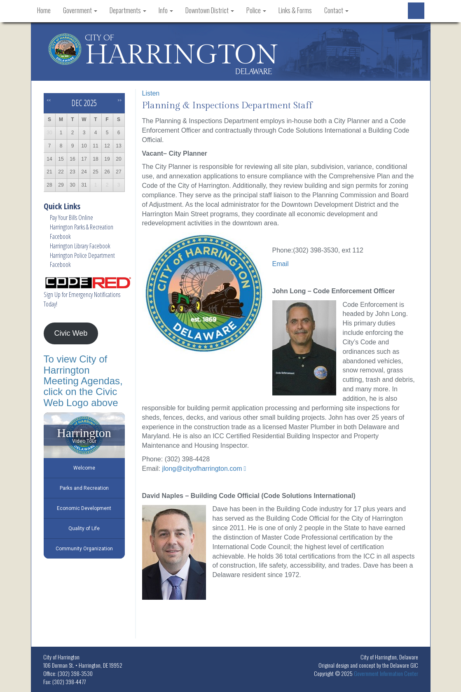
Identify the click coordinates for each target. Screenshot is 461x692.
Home (44, 10)
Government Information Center (386, 673)
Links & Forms (295, 10)
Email (280, 263)
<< (49, 100)
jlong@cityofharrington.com (202, 468)
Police (256, 10)
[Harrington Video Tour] (84, 435)
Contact (336, 10)
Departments (128, 10)
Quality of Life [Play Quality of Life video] (84, 528)
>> (119, 100)
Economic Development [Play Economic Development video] (84, 508)
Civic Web (70, 333)
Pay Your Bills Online (71, 217)
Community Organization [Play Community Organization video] (84, 549)
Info (166, 10)
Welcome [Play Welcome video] (84, 468)
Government (80, 10)
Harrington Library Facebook (80, 245)
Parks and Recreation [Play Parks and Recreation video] (84, 488)
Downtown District (209, 10)
